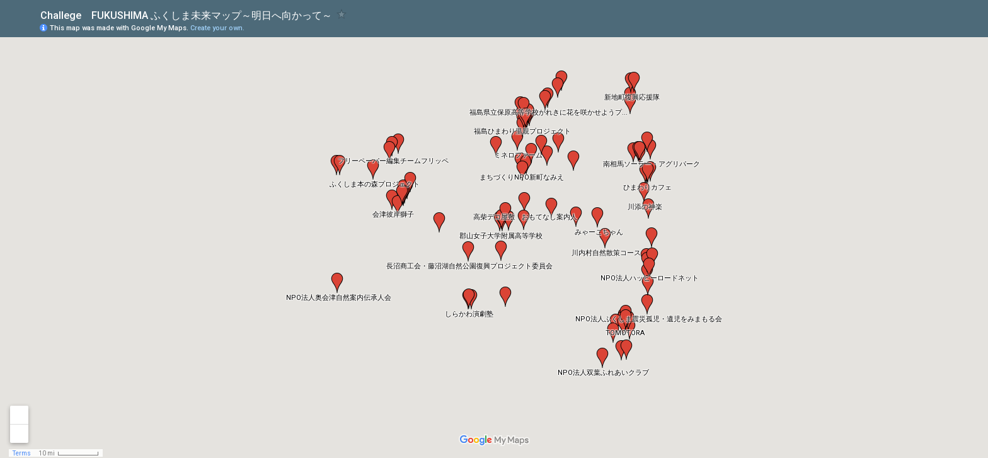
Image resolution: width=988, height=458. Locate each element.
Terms (22, 453)
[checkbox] (342, 14)
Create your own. (217, 28)
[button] (545, 100)
